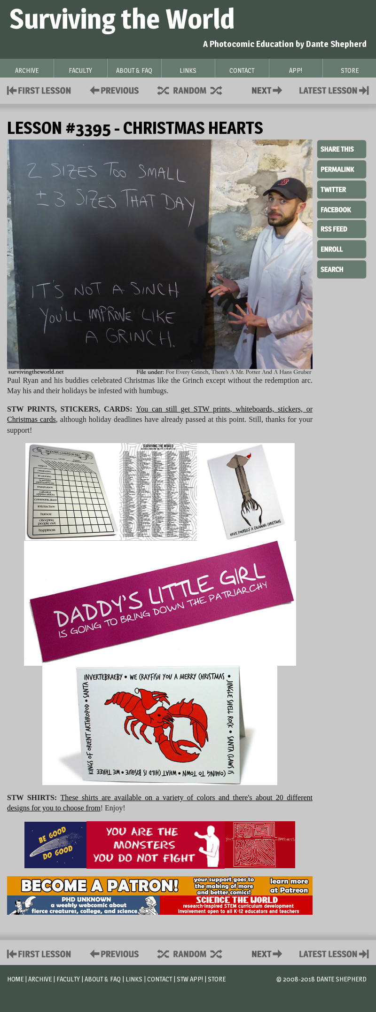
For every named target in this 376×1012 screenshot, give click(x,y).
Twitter (342, 189)
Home (15, 979)
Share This (342, 149)
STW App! (190, 979)
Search (342, 268)
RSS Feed (342, 228)
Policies (112, 89)
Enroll (342, 248)
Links (133, 979)
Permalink (342, 169)
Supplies (196, 89)
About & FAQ (103, 979)
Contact (268, 89)
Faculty (68, 979)
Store (217, 979)
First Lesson (39, 89)
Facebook (342, 208)
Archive (40, 979)
